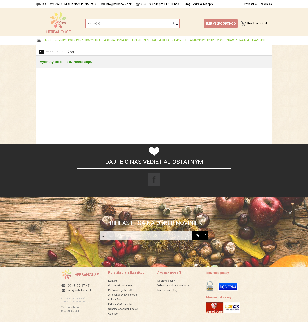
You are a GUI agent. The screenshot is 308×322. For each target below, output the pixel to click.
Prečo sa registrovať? (120, 290)
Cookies (113, 313)
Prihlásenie (250, 3)
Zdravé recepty (203, 4)
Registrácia (265, 3)
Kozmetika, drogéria (100, 40)
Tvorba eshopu (70, 307)
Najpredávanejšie (252, 40)
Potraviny (75, 40)
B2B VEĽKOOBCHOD (221, 23)
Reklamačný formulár (120, 304)
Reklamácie (114, 299)
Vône (220, 40)
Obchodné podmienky (121, 285)
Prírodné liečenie (129, 40)
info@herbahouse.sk (80, 290)
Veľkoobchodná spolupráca (173, 285)
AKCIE (48, 40)
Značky (231, 40)
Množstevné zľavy (167, 290)
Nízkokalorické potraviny (162, 40)
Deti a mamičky (194, 40)
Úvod (71, 51)
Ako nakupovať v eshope (122, 294)
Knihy (211, 40)
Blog (187, 4)
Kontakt (112, 280)
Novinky (60, 40)
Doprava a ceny (166, 280)
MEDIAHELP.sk (70, 310)
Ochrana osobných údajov (123, 308)
